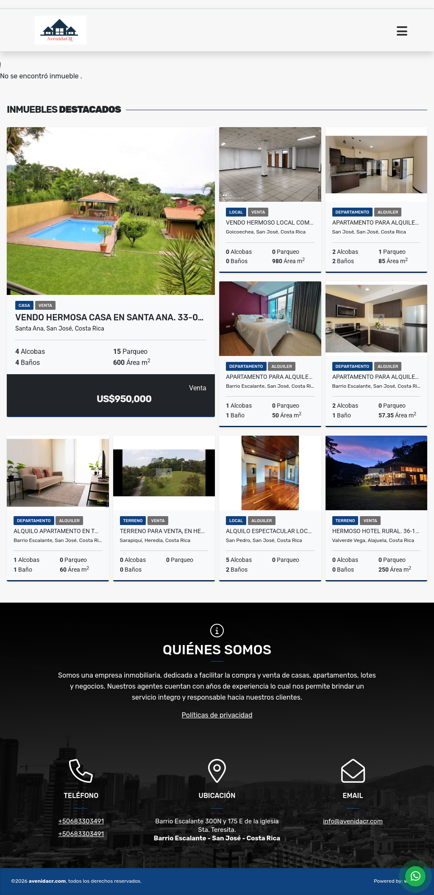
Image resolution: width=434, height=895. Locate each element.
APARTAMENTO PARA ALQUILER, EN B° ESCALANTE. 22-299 (270, 376)
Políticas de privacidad (217, 715)
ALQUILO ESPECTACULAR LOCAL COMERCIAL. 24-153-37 (270, 531)
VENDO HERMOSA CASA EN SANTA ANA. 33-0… (109, 317)
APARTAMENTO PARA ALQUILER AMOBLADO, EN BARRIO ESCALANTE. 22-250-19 (376, 376)
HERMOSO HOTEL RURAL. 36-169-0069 (376, 531)
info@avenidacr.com (353, 821)
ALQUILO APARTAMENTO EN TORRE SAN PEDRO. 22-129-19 (58, 531)
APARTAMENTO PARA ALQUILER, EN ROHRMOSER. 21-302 (376, 222)
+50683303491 (81, 821)
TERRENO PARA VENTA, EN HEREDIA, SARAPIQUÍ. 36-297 (164, 531)
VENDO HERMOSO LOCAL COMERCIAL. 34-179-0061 (270, 222)
